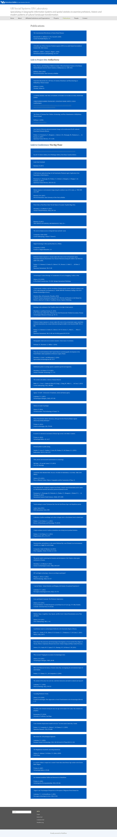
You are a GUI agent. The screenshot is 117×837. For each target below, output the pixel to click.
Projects (56, 18)
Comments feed (40, 819)
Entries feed (39, 817)
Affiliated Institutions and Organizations (38, 18)
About (20, 18)
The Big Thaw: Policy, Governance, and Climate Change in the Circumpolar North (54, 151)
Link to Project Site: (39, 60)
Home (12, 18)
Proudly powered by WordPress (58, 833)
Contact (85, 18)
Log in (38, 814)
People (76, 18)
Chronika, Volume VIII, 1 (40, 122)
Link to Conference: (40, 145)
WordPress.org (40, 822)
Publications (66, 18)
